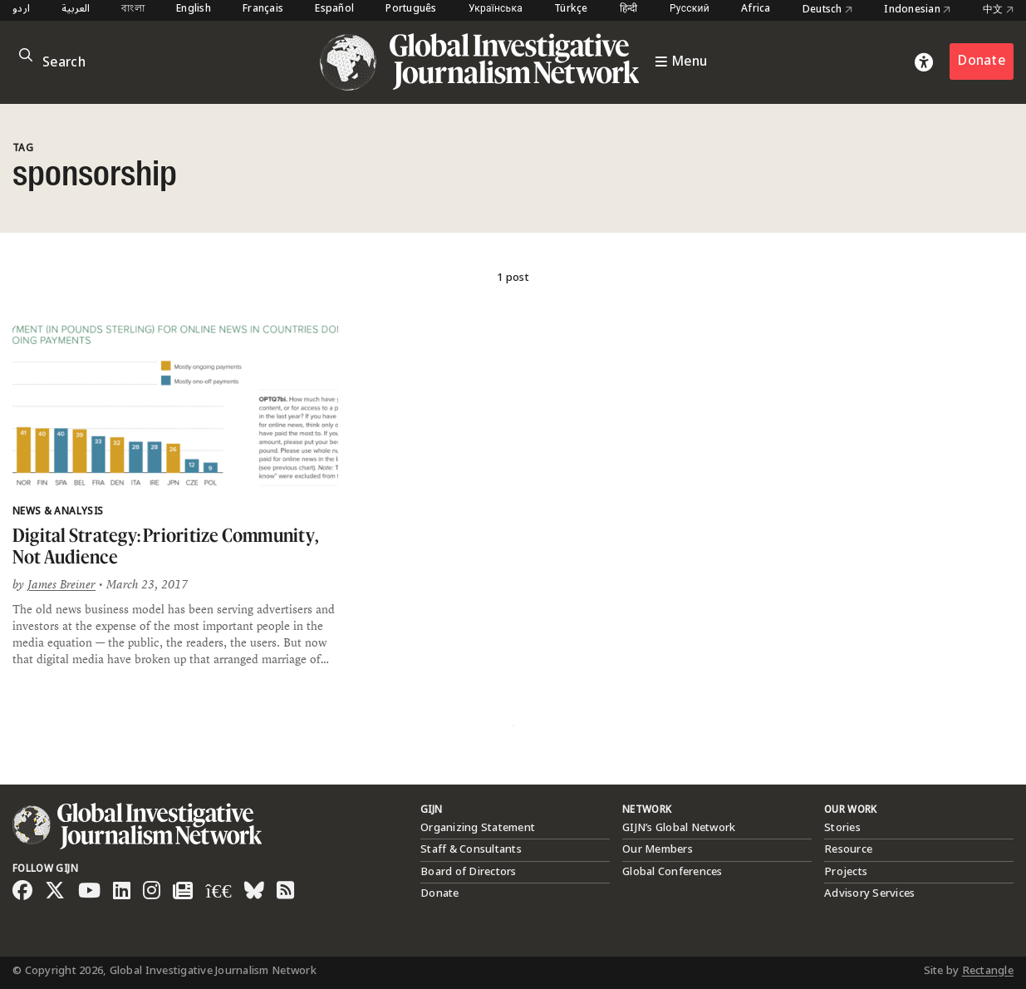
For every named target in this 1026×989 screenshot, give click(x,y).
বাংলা (133, 9)
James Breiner (61, 584)
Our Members (657, 849)
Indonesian (917, 10)
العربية (75, 9)
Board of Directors (468, 871)
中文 (998, 10)
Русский (689, 9)
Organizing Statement (477, 827)
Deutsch (827, 10)
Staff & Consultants (471, 849)
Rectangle (988, 970)
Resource (848, 849)
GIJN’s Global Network (678, 827)
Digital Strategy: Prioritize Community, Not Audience (165, 546)
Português (410, 9)
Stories (842, 827)
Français (263, 9)
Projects (845, 871)
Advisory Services (869, 893)
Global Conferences (672, 871)
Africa (756, 9)
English (193, 9)
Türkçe (571, 9)
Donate (981, 61)
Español (334, 9)
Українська (496, 9)
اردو (21, 9)
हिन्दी (629, 9)
